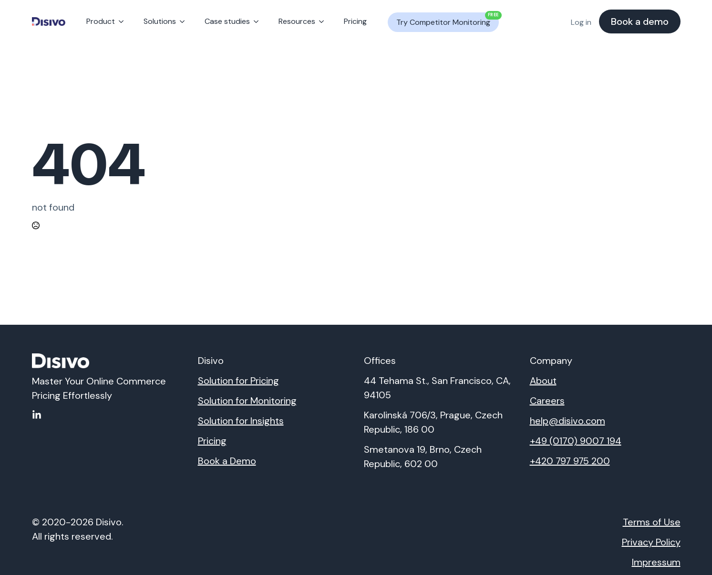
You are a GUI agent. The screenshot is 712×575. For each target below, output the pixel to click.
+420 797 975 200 (570, 461)
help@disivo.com (567, 421)
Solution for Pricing (238, 380)
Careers (547, 400)
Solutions (160, 21)
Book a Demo (227, 461)
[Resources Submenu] (323, 21)
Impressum (656, 562)
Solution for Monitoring (247, 400)
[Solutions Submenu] (184, 21)
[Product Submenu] (123, 21)
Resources (297, 21)
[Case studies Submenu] (258, 21)
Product (100, 21)
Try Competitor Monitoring (447, 19)
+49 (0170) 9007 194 (575, 441)
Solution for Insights (241, 421)
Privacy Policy (651, 542)
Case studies (227, 21)
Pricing (355, 21)
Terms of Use (652, 522)
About (543, 380)
